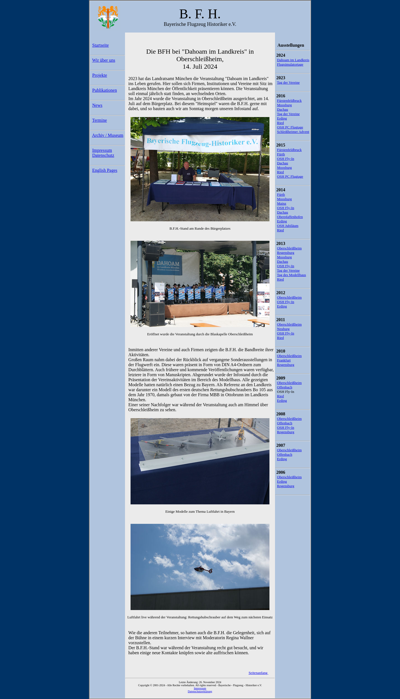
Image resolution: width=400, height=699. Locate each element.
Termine (99, 120)
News (97, 105)
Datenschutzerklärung (200, 691)
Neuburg (283, 329)
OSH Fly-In (285, 159)
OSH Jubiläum (287, 226)
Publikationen (104, 90)
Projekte (99, 75)
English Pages (104, 170)
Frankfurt (284, 360)
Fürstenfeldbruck (289, 100)
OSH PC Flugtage (290, 127)
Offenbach (284, 387)
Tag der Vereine (288, 82)
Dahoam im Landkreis (293, 60)
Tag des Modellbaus (291, 275)
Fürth (281, 154)
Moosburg (284, 105)
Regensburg (285, 253)
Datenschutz (103, 155)
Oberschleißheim (289, 248)
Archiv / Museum (107, 135)
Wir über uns (103, 60)
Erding (282, 118)
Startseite (100, 45)
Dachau (282, 109)
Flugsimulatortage (290, 64)
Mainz (281, 203)
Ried (280, 123)
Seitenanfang (258, 673)
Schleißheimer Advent (293, 132)
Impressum (102, 150)
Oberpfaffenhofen (290, 217)
